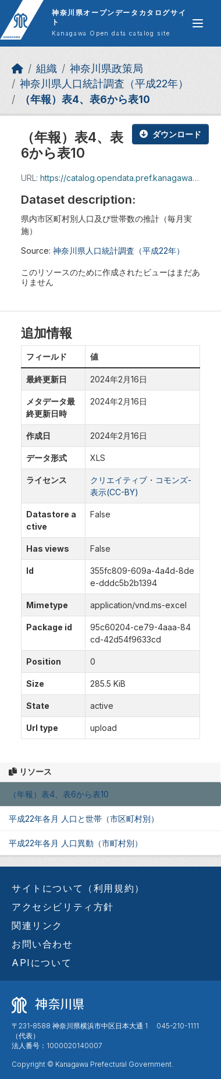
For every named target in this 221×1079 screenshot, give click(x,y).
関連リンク (37, 925)
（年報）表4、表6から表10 (85, 99)
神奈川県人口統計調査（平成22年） (104, 83)
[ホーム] (17, 68)
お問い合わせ (42, 944)
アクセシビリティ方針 (63, 907)
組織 (46, 68)
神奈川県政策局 (106, 68)
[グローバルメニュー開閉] (198, 23)
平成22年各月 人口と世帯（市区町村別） (84, 819)
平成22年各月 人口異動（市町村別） (75, 843)
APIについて (42, 962)
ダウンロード (170, 134)
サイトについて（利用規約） (78, 888)
